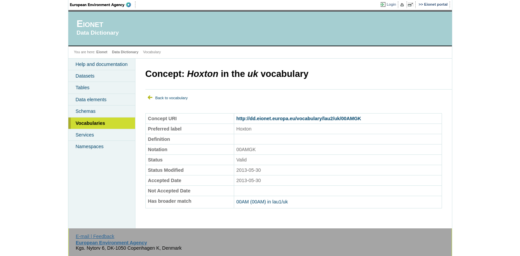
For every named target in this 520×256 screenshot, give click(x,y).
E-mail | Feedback (95, 236)
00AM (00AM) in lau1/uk (262, 201)
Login (391, 4)
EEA (102, 4)
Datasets (85, 76)
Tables (83, 87)
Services (85, 134)
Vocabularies (90, 123)
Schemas (86, 111)
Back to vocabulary (171, 98)
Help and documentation (102, 64)
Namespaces (90, 146)
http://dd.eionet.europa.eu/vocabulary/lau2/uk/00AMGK (298, 118)
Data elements (91, 99)
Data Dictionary (125, 52)
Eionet (101, 52)
